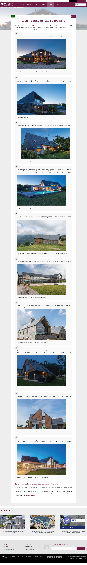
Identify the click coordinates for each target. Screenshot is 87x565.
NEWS (51, 4)
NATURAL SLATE (29, 4)
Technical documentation (29, 546)
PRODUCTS (21, 4)
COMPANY (43, 4)
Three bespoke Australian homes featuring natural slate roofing (13, 532)
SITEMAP (41, 556)
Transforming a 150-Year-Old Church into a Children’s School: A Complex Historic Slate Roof (43, 532)
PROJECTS (36, 4)
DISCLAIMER (36, 556)
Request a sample (28, 547)
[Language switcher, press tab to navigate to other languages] (6, 1)
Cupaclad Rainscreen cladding (8, 549)
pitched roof (34, 25)
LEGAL (22, 556)
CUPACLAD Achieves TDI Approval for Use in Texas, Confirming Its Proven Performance (73, 532)
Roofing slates (5, 546)
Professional (73, 1)
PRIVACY (18, 556)
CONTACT (57, 4)
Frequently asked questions (29, 549)
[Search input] (79, 4)
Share (73, 16)
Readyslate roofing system (8, 547)
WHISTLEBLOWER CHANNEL (28, 556)
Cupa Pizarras (39, 561)
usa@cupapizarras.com (82, 558)
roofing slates (31, 495)
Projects (13, 16)
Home (2, 7)
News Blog (5, 7)
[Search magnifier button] (85, 4)
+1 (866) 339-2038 (74, 558)
